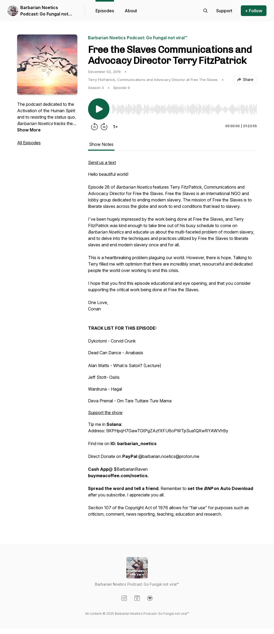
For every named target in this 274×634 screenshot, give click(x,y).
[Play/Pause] (98, 109)
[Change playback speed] (115, 126)
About (131, 10)
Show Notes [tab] (101, 144)
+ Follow (253, 10)
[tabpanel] (172, 341)
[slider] (184, 109)
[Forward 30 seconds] (104, 126)
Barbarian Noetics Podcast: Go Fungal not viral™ (44, 11)
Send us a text (102, 162)
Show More (29, 130)
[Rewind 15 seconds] (94, 126)
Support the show (105, 412)
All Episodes (29, 142)
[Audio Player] (184, 108)
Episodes (105, 10)
